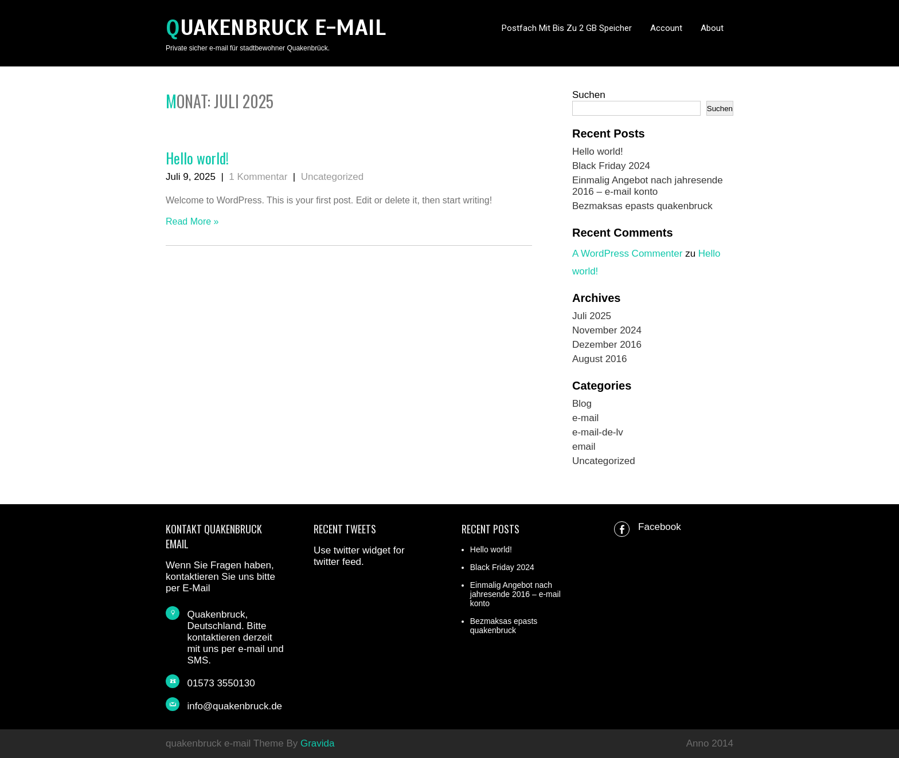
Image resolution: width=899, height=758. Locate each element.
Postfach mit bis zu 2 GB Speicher (567, 28)
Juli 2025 (591, 316)
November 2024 (607, 330)
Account (666, 28)
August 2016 (599, 359)
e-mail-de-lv (597, 432)
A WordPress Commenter (627, 253)
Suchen (588, 94)
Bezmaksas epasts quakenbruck (642, 206)
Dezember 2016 (607, 344)
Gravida (317, 743)
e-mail (585, 418)
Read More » (192, 221)
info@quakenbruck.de (234, 706)
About (712, 28)
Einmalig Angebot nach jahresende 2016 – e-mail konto (647, 186)
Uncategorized (332, 176)
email (584, 446)
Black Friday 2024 (611, 165)
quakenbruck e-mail (276, 27)
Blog (582, 403)
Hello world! (197, 157)
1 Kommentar (258, 176)
